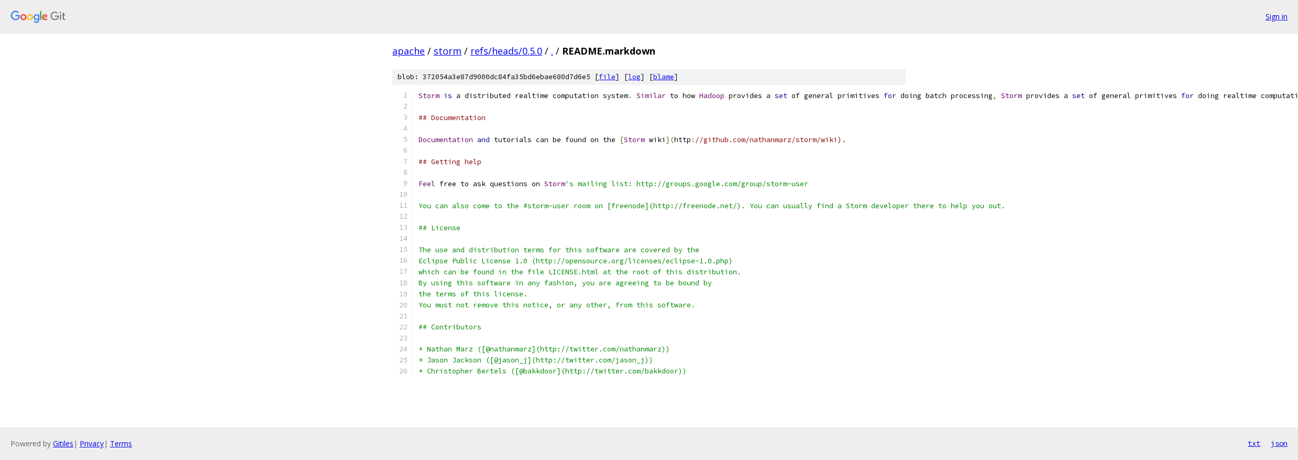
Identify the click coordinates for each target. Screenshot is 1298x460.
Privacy (92, 443)
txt (1254, 443)
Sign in (1277, 17)
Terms (121, 443)
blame (663, 76)
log (634, 76)
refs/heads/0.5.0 (506, 51)
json (1279, 443)
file (607, 76)
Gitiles (63, 443)
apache (408, 51)
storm (447, 51)
